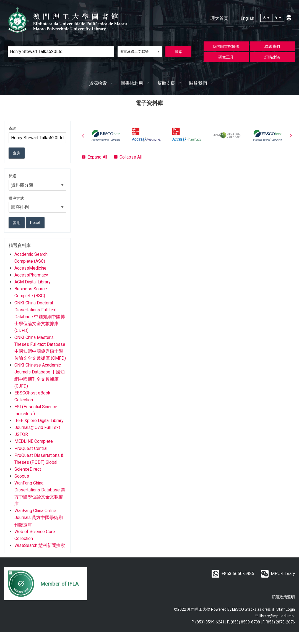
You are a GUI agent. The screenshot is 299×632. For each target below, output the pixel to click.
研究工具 (226, 57)
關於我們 (198, 83)
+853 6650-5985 (238, 573)
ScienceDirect (27, 469)
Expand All (97, 157)
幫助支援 (166, 83)
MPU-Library (283, 573)
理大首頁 (219, 18)
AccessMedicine (30, 268)
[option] (106, 135)
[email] (274, 616)
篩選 (12, 176)
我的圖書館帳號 (226, 46)
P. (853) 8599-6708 (243, 622)
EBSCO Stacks (244, 609)
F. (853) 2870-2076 (278, 622)
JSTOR (21, 434)
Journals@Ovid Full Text (37, 427)
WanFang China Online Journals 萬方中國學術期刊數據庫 (38, 517)
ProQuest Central (30, 448)
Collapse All (130, 157)
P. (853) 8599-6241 (208, 622)
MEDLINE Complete (33, 441)
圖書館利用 (132, 83)
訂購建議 (272, 57)
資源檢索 (98, 83)
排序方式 (16, 198)
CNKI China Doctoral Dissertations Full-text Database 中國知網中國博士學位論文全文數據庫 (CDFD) (39, 316)
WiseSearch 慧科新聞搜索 (39, 545)
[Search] (61, 51)
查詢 (12, 128)
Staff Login (285, 609)
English (247, 18)
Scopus (21, 476)
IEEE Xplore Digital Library (38, 420)
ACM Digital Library (32, 282)
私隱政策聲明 (283, 597)
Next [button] (291, 135)
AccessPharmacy (31, 275)
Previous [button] (83, 135)
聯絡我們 (272, 46)
